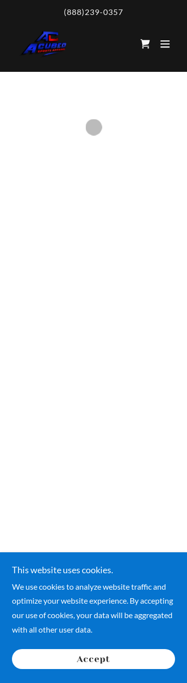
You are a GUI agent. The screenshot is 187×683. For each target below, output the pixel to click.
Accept (93, 659)
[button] (145, 43)
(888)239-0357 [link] (93, 11)
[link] (41, 43)
